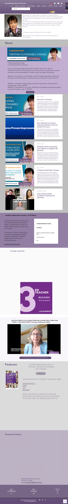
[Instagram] (51, 3)
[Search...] (21, 8)
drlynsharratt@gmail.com (33, 482)
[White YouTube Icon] (58, 3)
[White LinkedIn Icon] (62, 3)
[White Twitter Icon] (55, 3)
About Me (57, 490)
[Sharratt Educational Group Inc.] (16, 3)
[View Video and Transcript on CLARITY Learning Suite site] (35, 358)
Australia (26, 390)
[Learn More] (41, 373)
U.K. (24, 388)
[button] (34, 490)
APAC (25, 385)
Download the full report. (12, 244)
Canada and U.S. (29, 383)
